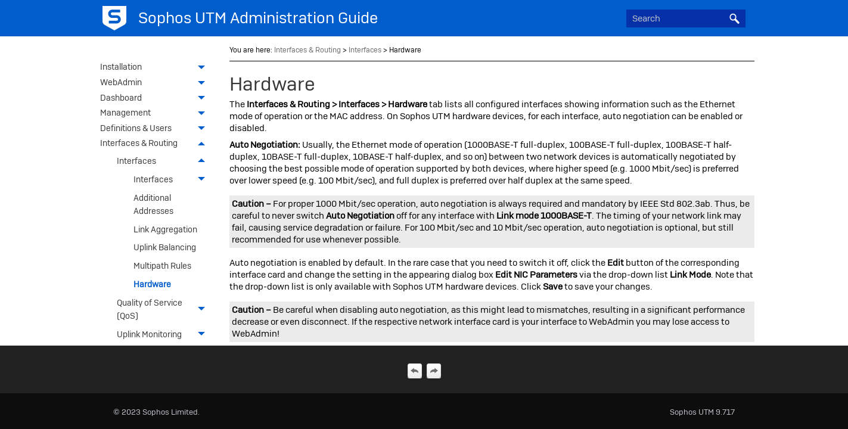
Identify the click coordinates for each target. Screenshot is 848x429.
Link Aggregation (165, 229)
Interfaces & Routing (156, 144)
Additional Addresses (153, 204)
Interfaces (164, 161)
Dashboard (156, 99)
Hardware (152, 284)
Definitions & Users (156, 129)
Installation (156, 68)
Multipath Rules (162, 265)
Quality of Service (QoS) (164, 309)
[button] (735, 18)
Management (156, 114)
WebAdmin (156, 83)
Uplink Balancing (164, 247)
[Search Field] (686, 18)
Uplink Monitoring (164, 334)
